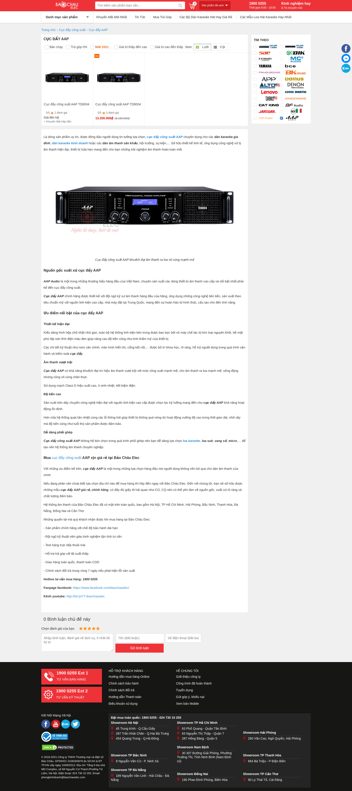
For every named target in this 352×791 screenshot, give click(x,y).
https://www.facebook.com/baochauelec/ (101, 587)
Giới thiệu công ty (188, 676)
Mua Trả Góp (162, 17)
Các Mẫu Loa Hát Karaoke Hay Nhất (265, 17)
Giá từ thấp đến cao (130, 47)
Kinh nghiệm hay (296, 5)
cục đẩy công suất (66, 458)
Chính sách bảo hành (124, 683)
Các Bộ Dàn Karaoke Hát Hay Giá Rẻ (205, 17)
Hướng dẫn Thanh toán (125, 697)
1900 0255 (262, 5)
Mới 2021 (99, 47)
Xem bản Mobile (187, 703)
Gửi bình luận (139, 648)
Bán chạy (54, 47)
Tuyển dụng (184, 690)
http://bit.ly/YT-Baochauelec (85, 596)
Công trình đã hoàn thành (194, 683)
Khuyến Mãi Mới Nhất (111, 17)
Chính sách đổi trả (121, 690)
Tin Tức (140, 17)
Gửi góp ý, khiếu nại (190, 697)
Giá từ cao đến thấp (166, 47)
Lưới (202, 47)
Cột (219, 47)
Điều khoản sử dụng (123, 703)
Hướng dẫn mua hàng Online (129, 676)
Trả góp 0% (76, 47)
